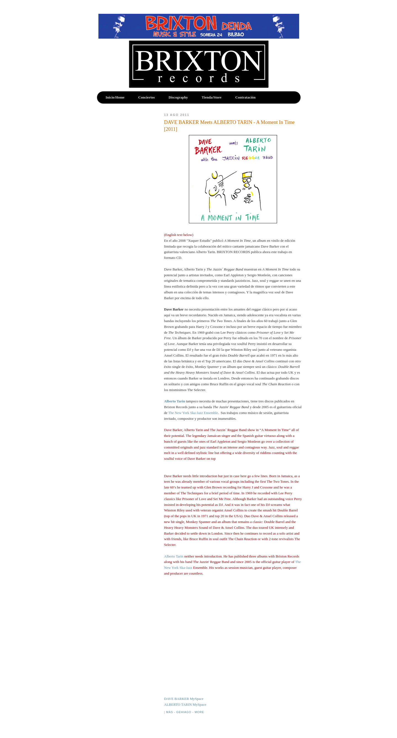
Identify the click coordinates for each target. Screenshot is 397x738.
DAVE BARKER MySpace (183, 699)
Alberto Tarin (174, 401)
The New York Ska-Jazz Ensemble (193, 413)
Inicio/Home (115, 97)
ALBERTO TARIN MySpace (185, 704)
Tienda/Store (212, 97)
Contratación (245, 97)
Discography (178, 97)
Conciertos (146, 97)
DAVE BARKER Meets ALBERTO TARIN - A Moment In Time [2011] (229, 126)
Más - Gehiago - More (185, 712)
